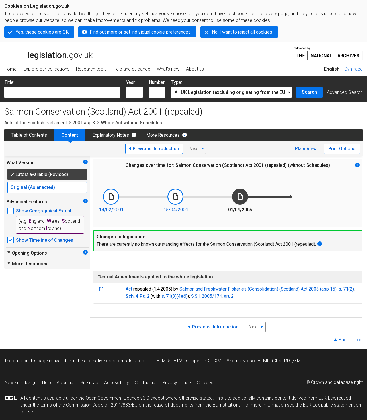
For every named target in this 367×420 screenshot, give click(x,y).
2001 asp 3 (84, 122)
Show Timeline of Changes (44, 240)
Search (309, 92)
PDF (208, 360)
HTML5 (164, 360)
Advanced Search (345, 92)
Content (69, 135)
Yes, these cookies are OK (42, 32)
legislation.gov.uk (48, 53)
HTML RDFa (269, 360)
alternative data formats (108, 360)
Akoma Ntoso (241, 360)
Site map (89, 382)
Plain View (306, 148)
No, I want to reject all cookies (242, 32)
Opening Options (27, 253)
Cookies (205, 382)
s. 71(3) (169, 296)
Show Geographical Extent (43, 211)
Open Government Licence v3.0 (117, 398)
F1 (101, 289)
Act (129, 289)
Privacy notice (176, 382)
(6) (185, 296)
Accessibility (116, 382)
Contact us (146, 382)
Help (46, 382)
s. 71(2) (346, 289)
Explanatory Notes (110, 135)
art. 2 (229, 296)
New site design (20, 382)
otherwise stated (196, 398)
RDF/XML (293, 360)
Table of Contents (29, 135)
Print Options (342, 148)
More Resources (163, 135)
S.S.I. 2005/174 (206, 296)
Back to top (350, 339)
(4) (179, 296)
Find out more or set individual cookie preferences (140, 32)
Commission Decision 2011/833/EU (102, 405)
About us (66, 382)
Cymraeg (353, 69)
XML (219, 360)
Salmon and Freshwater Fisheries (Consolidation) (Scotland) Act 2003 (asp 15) (258, 289)
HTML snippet (187, 360)
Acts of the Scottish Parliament (35, 122)
